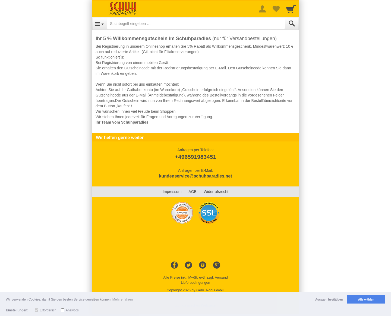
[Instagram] (202, 265)
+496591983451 (195, 157)
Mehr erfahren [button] (122, 299)
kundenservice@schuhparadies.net (195, 176)
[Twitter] (188, 265)
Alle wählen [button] (366, 299)
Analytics (72, 310)
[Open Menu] (99, 23)
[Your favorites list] (276, 9)
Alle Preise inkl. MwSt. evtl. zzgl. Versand (195, 277)
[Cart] (291, 9)
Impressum (172, 191)
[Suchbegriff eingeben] (196, 23)
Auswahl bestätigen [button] (329, 299)
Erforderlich (48, 310)
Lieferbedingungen (195, 282)
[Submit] (291, 23)
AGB (192, 191)
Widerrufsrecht (216, 191)
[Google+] (217, 265)
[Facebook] (174, 265)
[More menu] (262, 9)
